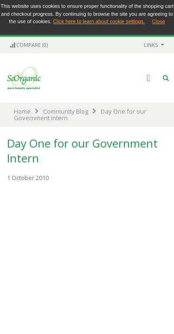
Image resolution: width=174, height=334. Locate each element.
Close (158, 21)
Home (22, 111)
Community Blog (65, 111)
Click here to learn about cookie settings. (99, 21)
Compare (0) (28, 44)
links (151, 44)
